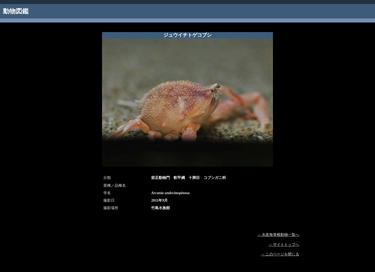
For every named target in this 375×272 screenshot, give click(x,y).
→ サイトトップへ (283, 245)
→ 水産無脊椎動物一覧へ (278, 235)
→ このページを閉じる (280, 254)
